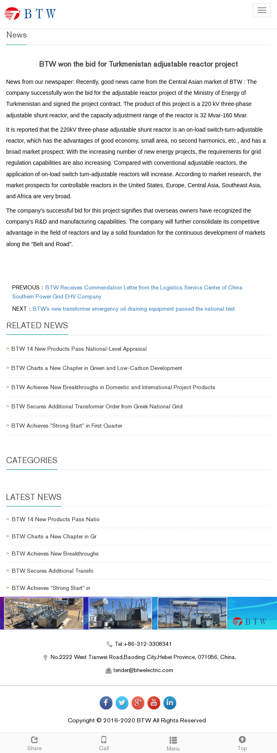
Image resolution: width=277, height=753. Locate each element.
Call (104, 742)
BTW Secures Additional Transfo (53, 570)
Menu (173, 743)
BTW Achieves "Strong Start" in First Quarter (66, 425)
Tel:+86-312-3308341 (143, 644)
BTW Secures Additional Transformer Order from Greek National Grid (97, 406)
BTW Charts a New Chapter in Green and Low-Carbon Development (96, 368)
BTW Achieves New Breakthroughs (55, 553)
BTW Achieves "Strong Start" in (51, 588)
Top (242, 742)
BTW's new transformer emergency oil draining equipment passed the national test (134, 308)
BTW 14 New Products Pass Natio (56, 519)
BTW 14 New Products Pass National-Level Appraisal (79, 348)
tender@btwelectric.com (143, 670)
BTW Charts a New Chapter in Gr (54, 536)
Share (34, 742)
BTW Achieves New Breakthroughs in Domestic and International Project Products (113, 387)
